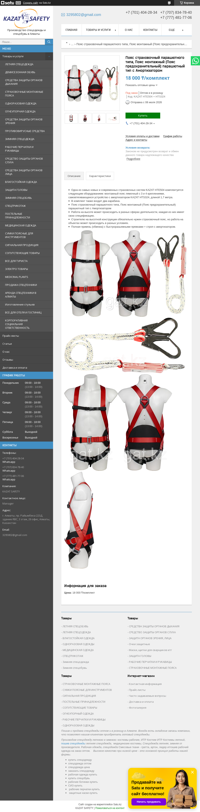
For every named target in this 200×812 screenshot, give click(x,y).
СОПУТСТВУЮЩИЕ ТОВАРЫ (22, 253)
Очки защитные (139, 644)
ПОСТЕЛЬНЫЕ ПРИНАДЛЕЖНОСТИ (17, 215)
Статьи (7, 344)
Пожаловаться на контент (109, 808)
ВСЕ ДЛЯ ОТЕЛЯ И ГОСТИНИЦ (23, 312)
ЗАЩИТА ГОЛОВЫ (16, 190)
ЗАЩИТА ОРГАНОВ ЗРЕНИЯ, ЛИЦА (150, 638)
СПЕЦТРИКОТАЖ (15, 206)
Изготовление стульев (20, 304)
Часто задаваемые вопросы (147, 696)
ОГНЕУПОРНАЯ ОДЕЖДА (20, 111)
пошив (65, 743)
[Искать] (49, 42)
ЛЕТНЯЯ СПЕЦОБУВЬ (75, 626)
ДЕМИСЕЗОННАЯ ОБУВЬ (20, 72)
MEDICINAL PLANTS (16, 277)
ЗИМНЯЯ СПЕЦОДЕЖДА (19, 139)
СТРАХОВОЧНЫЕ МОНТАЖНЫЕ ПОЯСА (24, 93)
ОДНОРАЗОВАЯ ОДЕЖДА (20, 103)
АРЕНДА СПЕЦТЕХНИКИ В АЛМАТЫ (20, 294)
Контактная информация (145, 684)
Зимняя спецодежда (76, 662)
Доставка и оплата (14, 367)
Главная (71, 29)
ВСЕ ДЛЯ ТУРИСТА (16, 261)
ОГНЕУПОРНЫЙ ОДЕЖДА (78, 713)
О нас (6, 351)
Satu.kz (117, 804)
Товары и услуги (12, 56)
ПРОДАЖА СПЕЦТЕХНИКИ (21, 285)
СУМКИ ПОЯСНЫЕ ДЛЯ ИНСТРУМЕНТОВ (19, 235)
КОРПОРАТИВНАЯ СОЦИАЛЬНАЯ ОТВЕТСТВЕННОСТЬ (17, 324)
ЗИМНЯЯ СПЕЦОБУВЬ (18, 198)
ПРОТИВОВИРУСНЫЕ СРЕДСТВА (25, 131)
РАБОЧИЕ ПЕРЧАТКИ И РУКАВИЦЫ (19, 148)
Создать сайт (30, 2)
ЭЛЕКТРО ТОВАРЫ (16, 269)
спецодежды (78, 743)
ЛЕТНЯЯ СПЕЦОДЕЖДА (19, 64)
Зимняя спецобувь (75, 668)
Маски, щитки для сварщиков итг (150, 650)
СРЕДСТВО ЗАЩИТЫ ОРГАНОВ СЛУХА (24, 160)
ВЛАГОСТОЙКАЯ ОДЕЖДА (21, 182)
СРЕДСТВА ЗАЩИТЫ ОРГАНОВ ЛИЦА (23, 172)
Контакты (150, 29)
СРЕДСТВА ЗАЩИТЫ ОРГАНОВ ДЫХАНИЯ (23, 82)
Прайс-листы (10, 336)
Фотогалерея (137, 707)
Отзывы (7, 359)
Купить (143, 115)
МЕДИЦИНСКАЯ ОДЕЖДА (20, 225)
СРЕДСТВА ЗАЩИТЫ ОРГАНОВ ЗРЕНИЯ (23, 121)
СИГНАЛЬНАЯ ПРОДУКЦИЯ (21, 245)
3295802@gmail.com (14, 535)
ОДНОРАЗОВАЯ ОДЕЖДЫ (78, 644)
